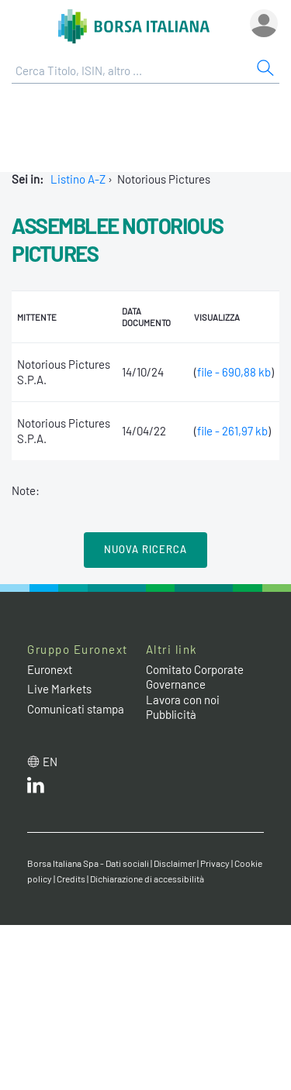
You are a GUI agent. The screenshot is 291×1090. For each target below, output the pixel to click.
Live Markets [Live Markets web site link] (59, 689)
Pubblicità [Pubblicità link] (171, 714)
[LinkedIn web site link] (35, 789)
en (50, 762)
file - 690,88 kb (234, 372)
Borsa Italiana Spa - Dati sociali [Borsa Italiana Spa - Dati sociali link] (88, 863)
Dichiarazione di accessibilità (147, 878)
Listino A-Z (78, 179)
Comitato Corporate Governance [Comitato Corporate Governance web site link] (195, 677)
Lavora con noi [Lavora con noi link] (183, 700)
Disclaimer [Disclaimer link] (175, 863)
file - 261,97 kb (232, 431)
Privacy (215, 863)
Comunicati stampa (75, 709)
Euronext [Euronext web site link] (49, 669)
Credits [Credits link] (71, 878)
